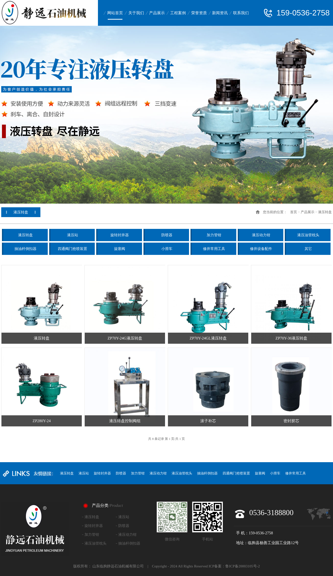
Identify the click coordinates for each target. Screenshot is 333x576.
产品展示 (157, 13)
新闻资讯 (220, 13)
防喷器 (166, 235)
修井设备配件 (261, 249)
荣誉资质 (199, 13)
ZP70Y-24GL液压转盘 (208, 338)
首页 (293, 212)
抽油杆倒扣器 (25, 249)
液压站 (72, 235)
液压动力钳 (261, 235)
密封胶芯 (291, 421)
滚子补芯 (208, 421)
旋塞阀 (119, 249)
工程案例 (178, 13)
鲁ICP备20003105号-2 (242, 566)
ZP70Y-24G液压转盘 (124, 338)
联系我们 (241, 13)
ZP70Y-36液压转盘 (291, 338)
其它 (308, 249)
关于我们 (136, 13)
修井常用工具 (214, 249)
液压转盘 (325, 212)
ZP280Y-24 (42, 421)
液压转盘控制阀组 (125, 421)
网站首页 (115, 13)
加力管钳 (214, 235)
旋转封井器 (119, 235)
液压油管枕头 (308, 235)
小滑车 (166, 249)
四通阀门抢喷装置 (72, 249)
